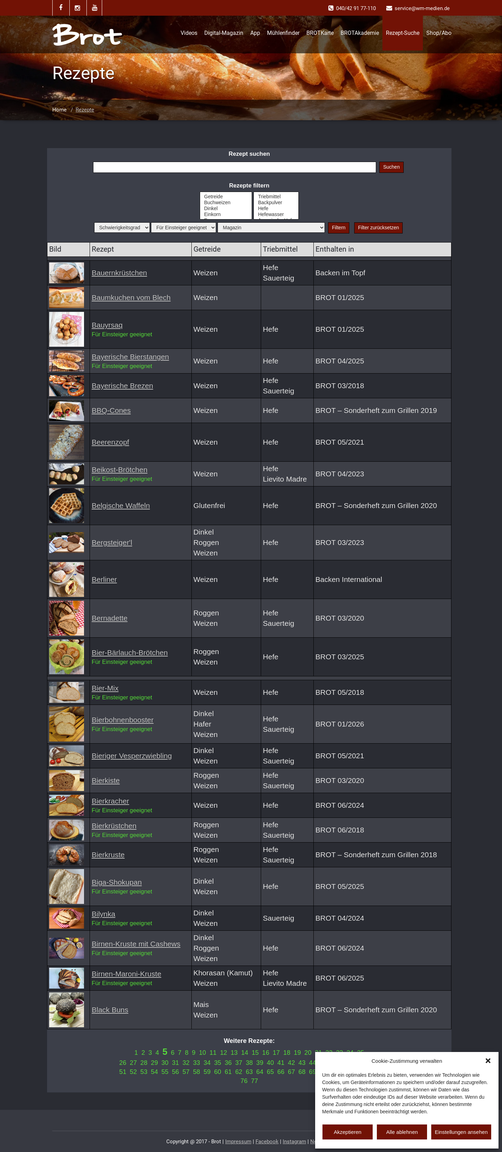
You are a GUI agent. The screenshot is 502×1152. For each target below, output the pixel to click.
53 (143, 1071)
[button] (488, 1060)
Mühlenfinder (283, 33)
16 (265, 1052)
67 (291, 1071)
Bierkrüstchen (114, 826)
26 (122, 1062)
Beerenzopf (110, 442)
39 (259, 1062)
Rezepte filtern (249, 185)
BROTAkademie (360, 33)
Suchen (391, 167)
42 (291, 1062)
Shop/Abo (438, 33)
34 (207, 1062)
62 (238, 1071)
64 (259, 1071)
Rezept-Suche (402, 33)
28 (143, 1062)
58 (196, 1071)
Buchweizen (226, 203)
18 (286, 1052)
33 (196, 1062)
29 (154, 1062)
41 (280, 1062)
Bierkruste (108, 855)
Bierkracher (110, 801)
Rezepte (85, 110)
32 (185, 1062)
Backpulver (276, 203)
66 (280, 1071)
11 (213, 1052)
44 (312, 1062)
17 (276, 1052)
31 (175, 1062)
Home (59, 110)
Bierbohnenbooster (122, 720)
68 (301, 1071)
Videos (189, 33)
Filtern (338, 227)
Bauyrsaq (107, 325)
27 (133, 1062)
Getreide (226, 197)
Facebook (267, 1141)
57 (185, 1071)
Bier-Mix (105, 688)
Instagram (294, 1141)
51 (122, 1071)
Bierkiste (106, 780)
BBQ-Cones (111, 410)
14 (244, 1052)
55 (164, 1071)
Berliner (104, 579)
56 (175, 1071)
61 (228, 1071)
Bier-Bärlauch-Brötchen (130, 652)
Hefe (276, 209)
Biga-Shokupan (117, 882)
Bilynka (103, 914)
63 (249, 1071)
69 (312, 1071)
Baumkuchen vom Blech (131, 297)
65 (270, 1071)
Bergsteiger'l (112, 542)
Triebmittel (276, 197)
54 (154, 1071)
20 (307, 1052)
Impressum (238, 1141)
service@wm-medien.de (422, 8)
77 (254, 1080)
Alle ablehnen (402, 1132)
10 (202, 1052)
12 (223, 1052)
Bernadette (110, 618)
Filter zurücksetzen (378, 227)
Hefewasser (276, 214)
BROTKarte (320, 33)
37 (238, 1062)
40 (270, 1062)
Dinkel (226, 209)
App (255, 33)
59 (207, 1071)
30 (164, 1062)
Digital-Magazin (223, 33)
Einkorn (226, 214)
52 (133, 1071)
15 (255, 1052)
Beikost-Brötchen (119, 470)
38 (249, 1062)
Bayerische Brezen (122, 386)
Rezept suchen (249, 154)
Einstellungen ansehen (461, 1132)
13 (233, 1052)
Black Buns (110, 1010)
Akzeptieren (347, 1132)
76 (244, 1080)
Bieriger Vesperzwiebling (132, 756)
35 (217, 1062)
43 (301, 1062)
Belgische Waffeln (121, 505)
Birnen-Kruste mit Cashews (136, 944)
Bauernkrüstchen (119, 273)
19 (297, 1052)
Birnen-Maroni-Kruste (126, 974)
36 (228, 1062)
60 (217, 1071)
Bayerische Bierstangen (130, 357)
